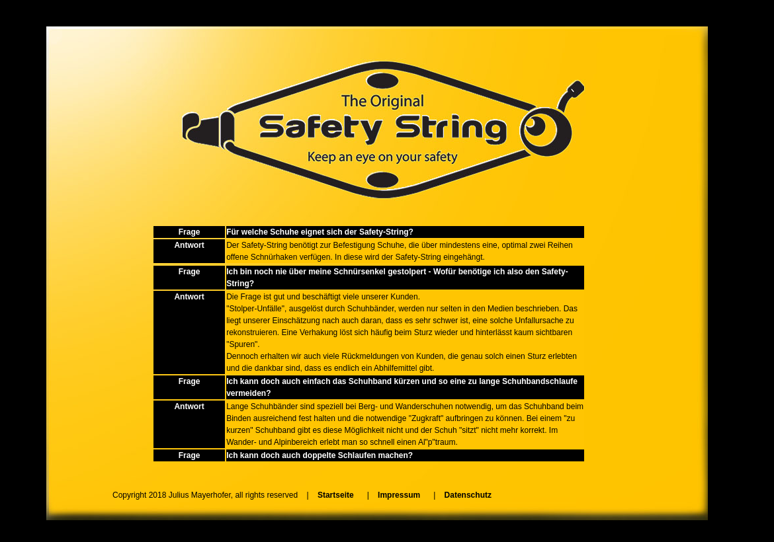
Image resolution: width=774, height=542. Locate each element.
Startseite (336, 495)
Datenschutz (468, 495)
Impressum (399, 495)
